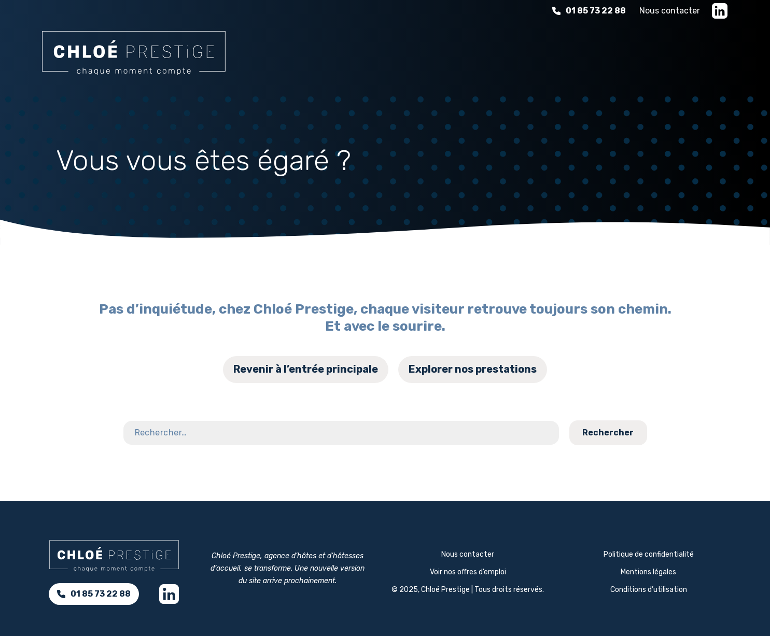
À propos (601, 51)
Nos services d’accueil (348, 51)
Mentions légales (648, 572)
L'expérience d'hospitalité (490, 51)
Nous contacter (669, 11)
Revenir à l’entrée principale (305, 369)
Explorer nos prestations (473, 369)
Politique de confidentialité (649, 554)
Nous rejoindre (684, 51)
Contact (730, 410)
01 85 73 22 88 (589, 11)
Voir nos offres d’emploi (468, 572)
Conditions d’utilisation (648, 589)
